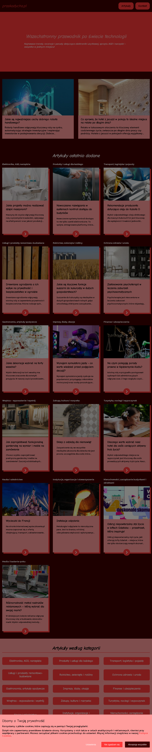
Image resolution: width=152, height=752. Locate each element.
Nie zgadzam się (112, 744)
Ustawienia (91, 744)
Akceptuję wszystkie (137, 744)
